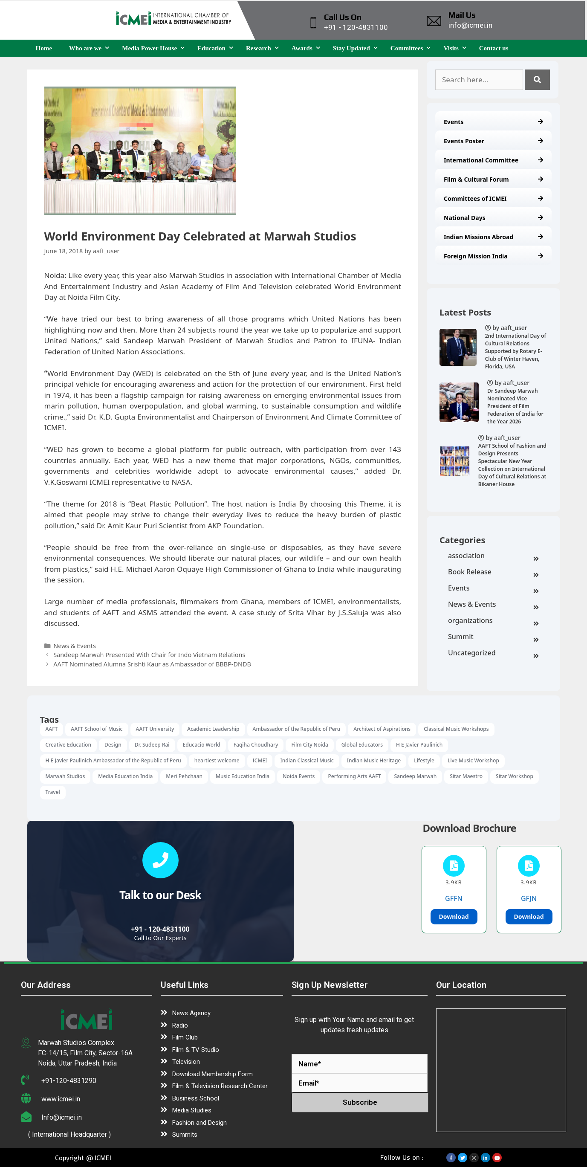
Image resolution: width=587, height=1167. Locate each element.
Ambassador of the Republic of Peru (297, 729)
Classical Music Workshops (456, 729)
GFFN (454, 898)
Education (217, 48)
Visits (456, 48)
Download (454, 916)
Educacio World (201, 744)
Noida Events (299, 776)
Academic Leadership (213, 729)
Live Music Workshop (473, 760)
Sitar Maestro (466, 776)
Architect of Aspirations (382, 729)
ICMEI (260, 760)
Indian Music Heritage (374, 760)
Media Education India (125, 776)
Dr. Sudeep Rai (152, 744)
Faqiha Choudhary (256, 744)
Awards (308, 48)
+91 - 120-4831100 (160, 929)
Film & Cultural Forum (493, 179)
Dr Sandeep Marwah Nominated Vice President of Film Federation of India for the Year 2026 (515, 406)
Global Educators (362, 744)
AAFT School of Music (96, 729)
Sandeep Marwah (415, 776)
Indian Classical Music (306, 760)
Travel (53, 792)
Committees (412, 48)
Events (493, 122)
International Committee (493, 160)
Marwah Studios (65, 776)
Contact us (494, 48)
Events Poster (493, 141)
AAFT (52, 729)
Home (44, 48)
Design (112, 744)
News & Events (493, 605)
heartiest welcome (217, 760)
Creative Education (68, 744)
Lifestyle (424, 760)
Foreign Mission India (493, 256)
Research (264, 48)
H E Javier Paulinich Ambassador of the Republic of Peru (113, 760)
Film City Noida (309, 744)
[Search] (537, 79)
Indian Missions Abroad (493, 237)
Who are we (91, 48)
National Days (493, 218)
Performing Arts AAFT (354, 776)
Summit (493, 637)
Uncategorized (493, 653)
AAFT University (155, 729)
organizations (493, 621)
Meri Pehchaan (184, 776)
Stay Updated (357, 48)
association (493, 556)
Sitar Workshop (514, 776)
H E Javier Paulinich (419, 744)
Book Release (493, 572)
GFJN (529, 898)
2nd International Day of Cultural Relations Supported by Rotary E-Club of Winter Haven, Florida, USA (515, 351)
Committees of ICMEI (493, 198)
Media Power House (155, 48)
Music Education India (242, 776)
